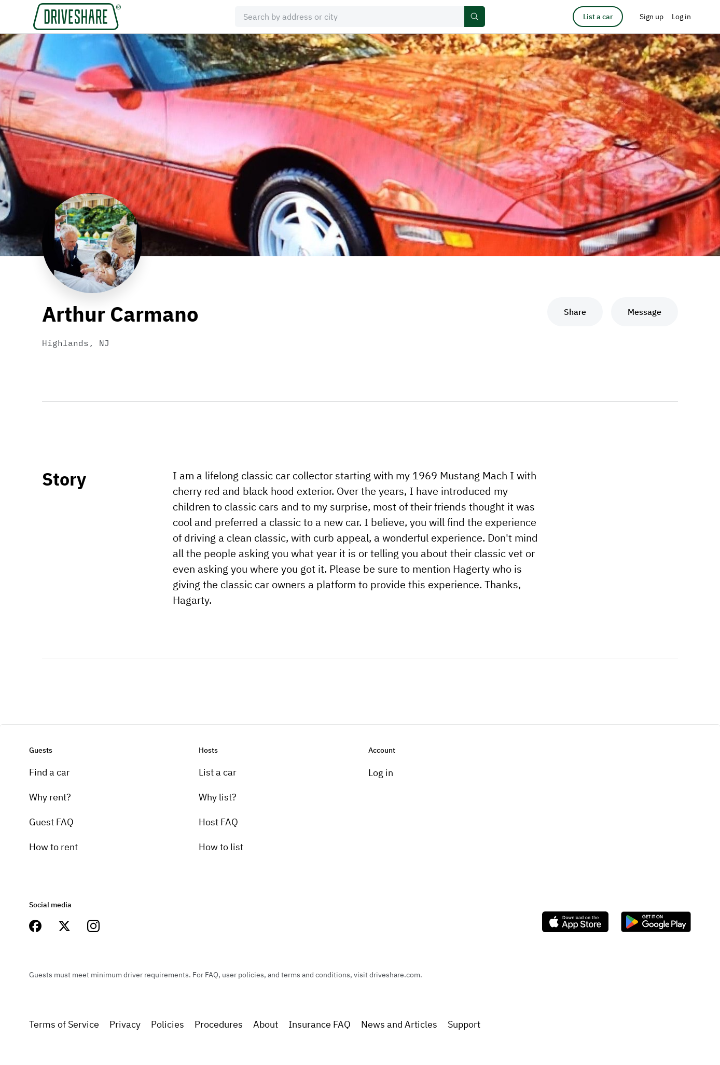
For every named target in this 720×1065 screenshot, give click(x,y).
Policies (167, 1024)
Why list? (218, 797)
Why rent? (50, 797)
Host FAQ (218, 822)
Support (464, 1024)
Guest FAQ (51, 822)
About (265, 1024)
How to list (221, 847)
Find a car (49, 772)
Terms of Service (64, 1024)
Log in (380, 773)
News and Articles (399, 1024)
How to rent (53, 847)
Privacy (125, 1024)
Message (644, 312)
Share (575, 312)
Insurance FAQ (319, 1024)
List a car (598, 16)
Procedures (219, 1024)
